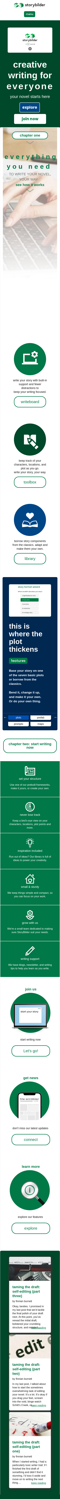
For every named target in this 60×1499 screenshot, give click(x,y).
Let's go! (30, 1051)
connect (31, 1139)
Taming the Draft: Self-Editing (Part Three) (26, 1291)
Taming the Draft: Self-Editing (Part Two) (26, 1369)
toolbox (30, 482)
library (30, 558)
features (18, 660)
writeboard (30, 402)
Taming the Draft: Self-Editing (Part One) (26, 1446)
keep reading (38, 1327)
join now (30, 119)
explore (29, 107)
